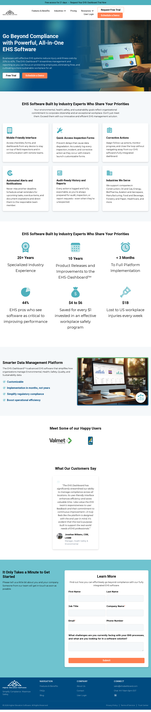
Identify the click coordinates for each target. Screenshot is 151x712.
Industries (58, 11)
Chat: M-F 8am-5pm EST (125, 691)
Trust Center (143, 705)
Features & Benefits (41, 11)
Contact (80, 691)
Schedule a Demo (110, 15)
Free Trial (11, 75)
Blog (42, 695)
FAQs (42, 691)
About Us (81, 686)
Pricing (73, 11)
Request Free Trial (111, 9)
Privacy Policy (112, 705)
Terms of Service (128, 705)
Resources (86, 11)
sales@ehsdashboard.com (126, 686)
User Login (89, 14)
